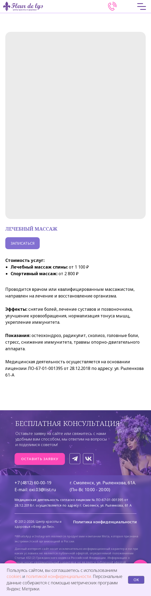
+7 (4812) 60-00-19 (33, 483)
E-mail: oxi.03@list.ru (35, 490)
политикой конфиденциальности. (59, 576)
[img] (112, 6)
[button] (40, 459)
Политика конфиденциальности (105, 521)
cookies (15, 576)
